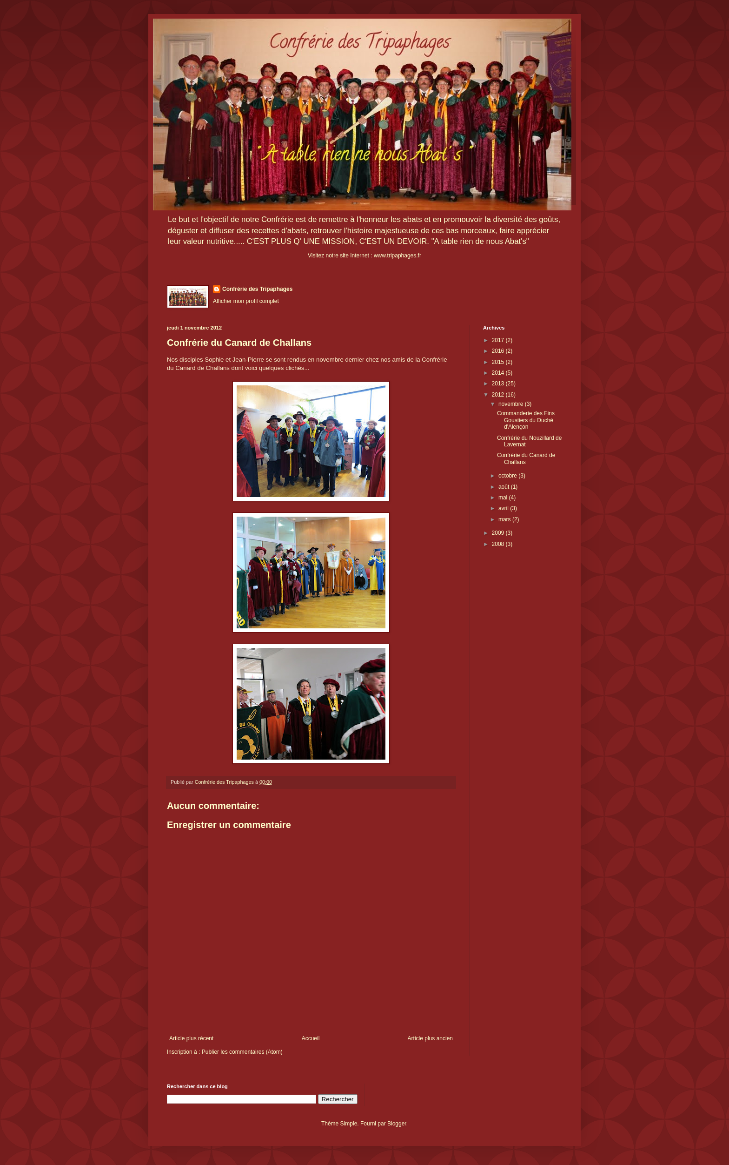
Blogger (396, 1123)
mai (503, 497)
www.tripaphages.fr (397, 255)
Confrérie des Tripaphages (257, 289)
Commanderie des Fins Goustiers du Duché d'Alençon (526, 420)
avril (504, 508)
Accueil (311, 1038)
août (504, 487)
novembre (511, 404)
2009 (499, 533)
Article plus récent (191, 1038)
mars (505, 519)
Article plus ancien (430, 1038)
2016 (499, 351)
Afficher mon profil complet (246, 301)
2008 (499, 544)
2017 (499, 340)
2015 (499, 362)
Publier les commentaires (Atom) (242, 1052)
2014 (499, 373)
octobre (508, 475)
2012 (499, 394)
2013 (499, 383)
